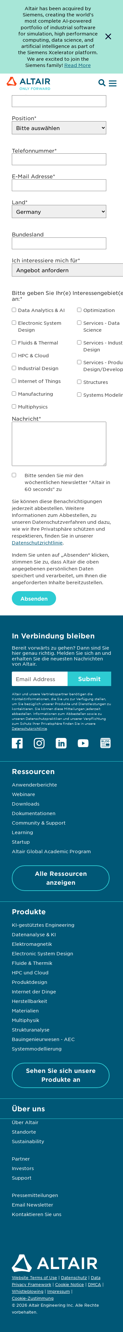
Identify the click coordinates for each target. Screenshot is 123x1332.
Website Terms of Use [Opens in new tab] (34, 1277)
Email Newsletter (32, 1205)
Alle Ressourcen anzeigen (61, 878)
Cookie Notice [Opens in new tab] (69, 1284)
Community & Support (39, 823)
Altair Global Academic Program (51, 851)
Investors (23, 1168)
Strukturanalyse (31, 1029)
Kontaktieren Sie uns (36, 1214)
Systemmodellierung (37, 1049)
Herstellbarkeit (29, 1001)
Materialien (25, 1010)
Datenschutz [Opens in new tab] (74, 1277)
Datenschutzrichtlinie (37, 542)
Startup (21, 842)
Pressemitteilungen (35, 1195)
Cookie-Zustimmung (32, 1298)
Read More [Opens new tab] (77, 65)
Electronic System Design (42, 953)
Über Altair (25, 1122)
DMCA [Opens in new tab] (94, 1284)
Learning (22, 832)
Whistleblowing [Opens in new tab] (27, 1291)
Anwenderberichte (34, 785)
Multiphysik (25, 1020)
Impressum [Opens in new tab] (58, 1291)
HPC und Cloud (30, 972)
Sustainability (28, 1141)
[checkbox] (42, 310)
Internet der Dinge (34, 991)
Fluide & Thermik (32, 963)
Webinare (23, 794)
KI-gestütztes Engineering (43, 925)
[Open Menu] (111, 84)
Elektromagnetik (32, 944)
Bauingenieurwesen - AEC (43, 1039)
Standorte (24, 1132)
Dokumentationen (33, 813)
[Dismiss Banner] (108, 37)
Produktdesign (29, 982)
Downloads (25, 804)
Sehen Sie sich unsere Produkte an (61, 1075)
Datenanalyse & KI (34, 934)
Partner (21, 1159)
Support (21, 1178)
